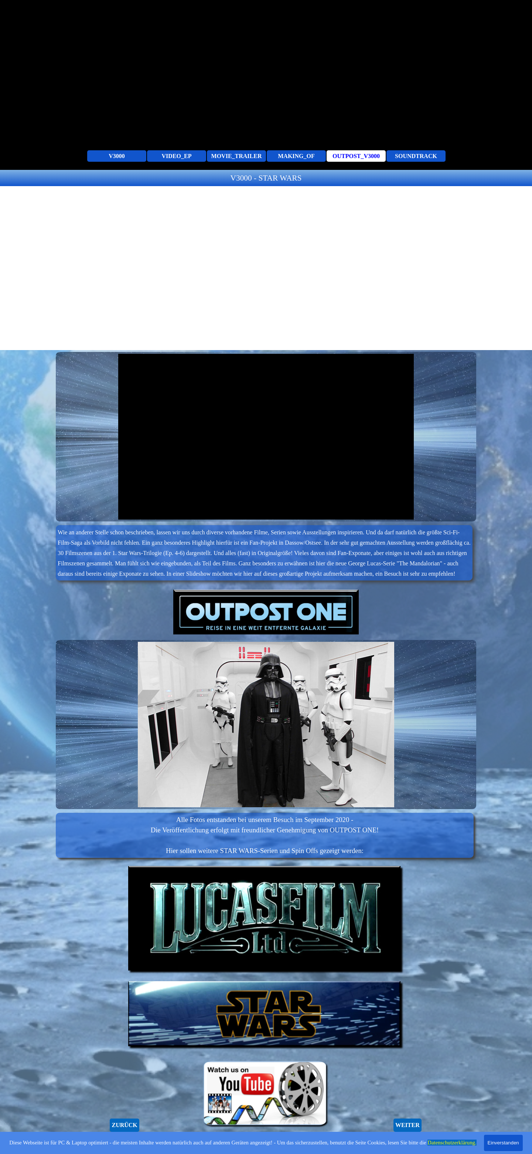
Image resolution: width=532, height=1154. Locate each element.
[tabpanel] (266, 178)
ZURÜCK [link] (124, 1125)
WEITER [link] (407, 1125)
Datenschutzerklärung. (451, 1143)
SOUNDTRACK (416, 156)
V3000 (117, 156)
